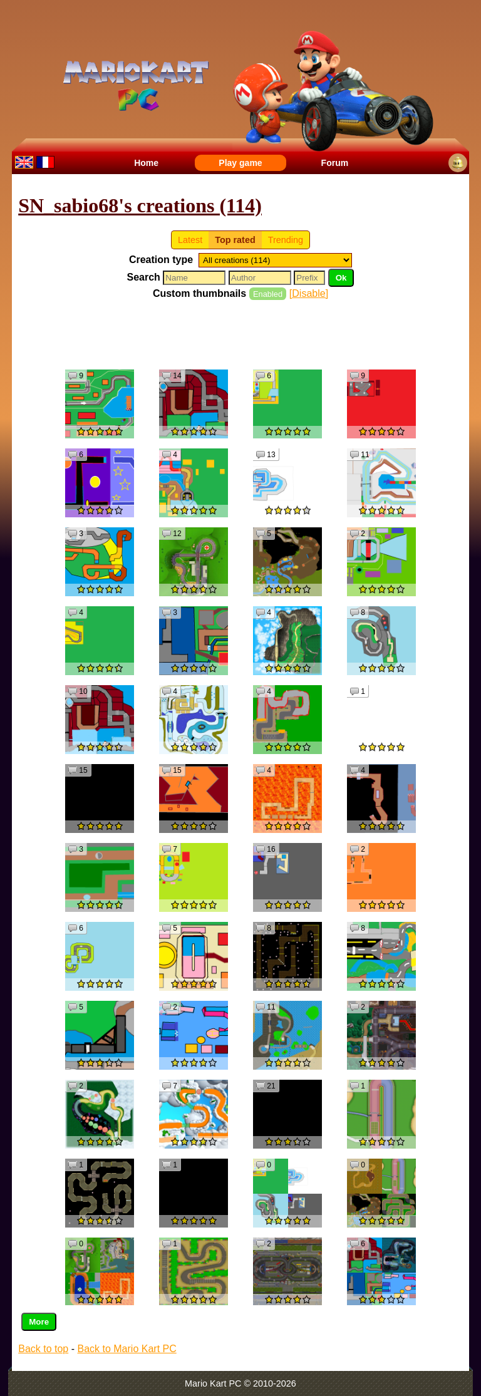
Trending (285, 240)
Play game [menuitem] (240, 163)
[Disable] (308, 293)
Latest (190, 240)
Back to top (43, 1348)
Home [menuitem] (146, 163)
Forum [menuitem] (335, 163)
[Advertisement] (246, 334)
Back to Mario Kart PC (126, 1348)
